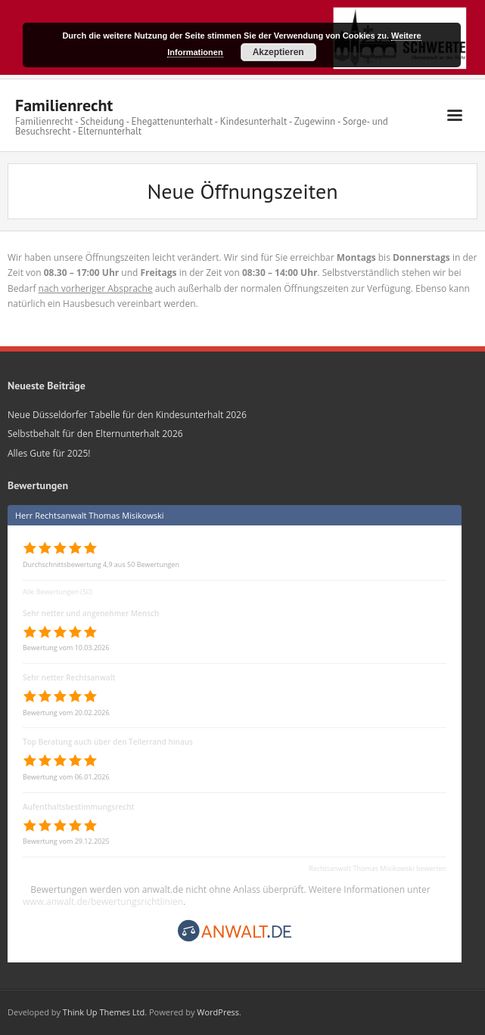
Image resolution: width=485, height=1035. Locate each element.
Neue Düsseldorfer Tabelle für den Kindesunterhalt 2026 (127, 414)
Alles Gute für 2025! (49, 453)
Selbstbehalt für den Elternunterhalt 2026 (95, 433)
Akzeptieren (278, 52)
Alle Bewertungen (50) (57, 592)
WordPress (218, 1012)
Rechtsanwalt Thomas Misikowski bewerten (377, 868)
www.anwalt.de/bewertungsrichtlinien (103, 901)
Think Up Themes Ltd (104, 1012)
